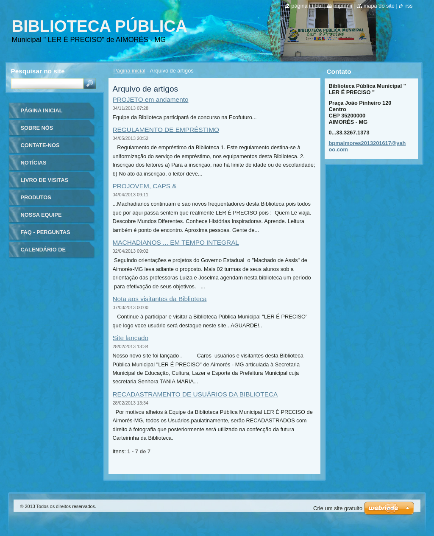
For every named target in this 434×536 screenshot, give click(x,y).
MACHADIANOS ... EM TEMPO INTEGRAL (176, 242)
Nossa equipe (41, 215)
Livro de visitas (45, 180)
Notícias (34, 162)
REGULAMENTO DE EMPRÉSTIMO (166, 129)
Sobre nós (37, 128)
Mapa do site (379, 6)
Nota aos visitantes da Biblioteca (160, 298)
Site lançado (131, 337)
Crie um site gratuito (337, 508)
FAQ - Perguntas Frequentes (45, 235)
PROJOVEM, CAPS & (145, 186)
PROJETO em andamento (151, 99)
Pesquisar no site (38, 71)
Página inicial (129, 70)
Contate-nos (40, 145)
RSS (408, 6)
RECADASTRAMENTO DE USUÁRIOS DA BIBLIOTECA (195, 394)
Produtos (36, 197)
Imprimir (343, 6)
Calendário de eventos (43, 252)
